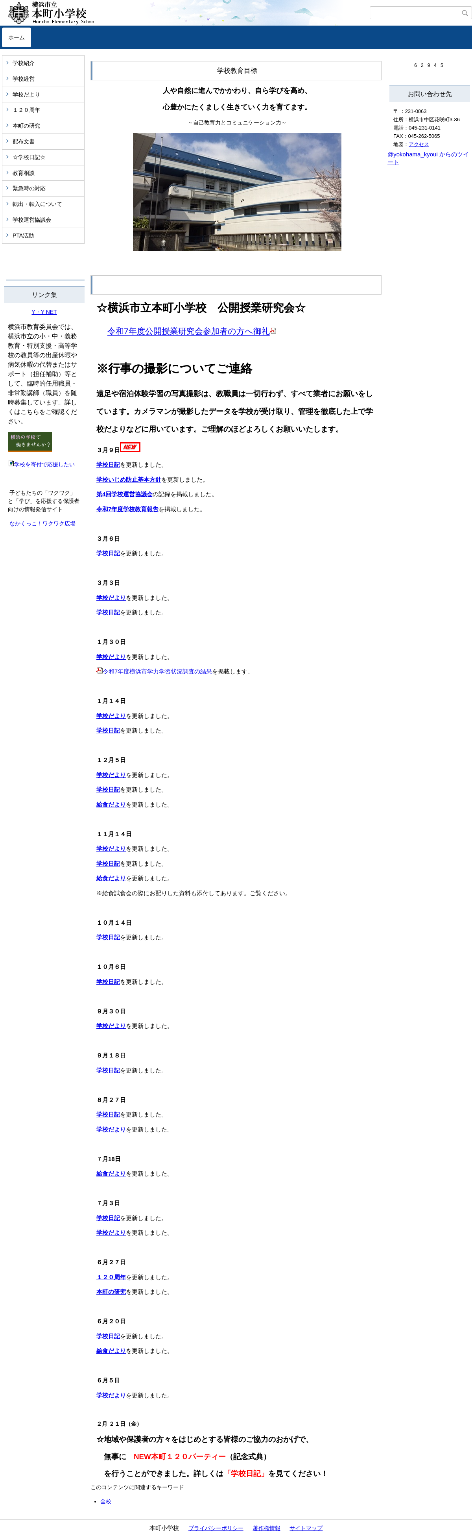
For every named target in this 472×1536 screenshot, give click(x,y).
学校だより (26, 94)
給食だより (111, 804)
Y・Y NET (44, 312)
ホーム (16, 37)
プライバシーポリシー (215, 1528)
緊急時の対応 (29, 188)
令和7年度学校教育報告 (127, 509)
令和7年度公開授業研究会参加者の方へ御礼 (188, 331)
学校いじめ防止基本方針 (128, 479)
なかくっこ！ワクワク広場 (42, 523)
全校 (105, 1501)
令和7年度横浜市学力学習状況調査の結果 (157, 671)
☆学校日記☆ (29, 157)
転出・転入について (37, 204)
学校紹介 (24, 63)
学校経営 (24, 79)
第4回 (103, 494)
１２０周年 (26, 110)
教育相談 (24, 173)
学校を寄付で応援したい (41, 464)
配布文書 (24, 141)
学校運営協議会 (32, 220)
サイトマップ (306, 1528)
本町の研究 (26, 125)
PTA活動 (23, 235)
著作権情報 (266, 1528)
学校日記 (108, 464)
